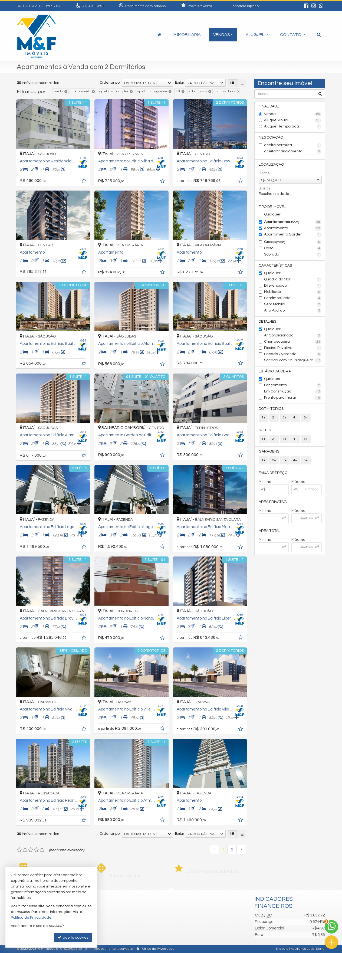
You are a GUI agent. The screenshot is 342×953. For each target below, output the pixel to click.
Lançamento (293, 385)
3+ (285, 417)
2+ (274, 417)
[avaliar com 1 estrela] (19, 850)
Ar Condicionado (293, 335)
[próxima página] (241, 849)
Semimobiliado (293, 298)
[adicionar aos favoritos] (84, 182)
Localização (271, 164)
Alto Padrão (293, 311)
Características (275, 265)
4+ (295, 417)
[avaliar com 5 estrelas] (42, 850)
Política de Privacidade (158, 949)
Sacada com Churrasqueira (293, 360)
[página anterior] (214, 849)
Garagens (269, 451)
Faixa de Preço (273, 473)
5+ (306, 417)
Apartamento (293, 228)
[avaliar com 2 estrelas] (25, 850)
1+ (263, 417)
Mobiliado (293, 292)
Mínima (265, 511)
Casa (293, 248)
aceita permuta (293, 145)
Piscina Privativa (293, 348)
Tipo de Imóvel (272, 207)
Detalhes (267, 321)
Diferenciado (293, 286)
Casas (293, 242)
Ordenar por (110, 82)
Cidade (264, 173)
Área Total (269, 531)
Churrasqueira (293, 342)
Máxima (298, 511)
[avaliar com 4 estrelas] (36, 850)
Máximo (298, 482)
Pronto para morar (293, 398)
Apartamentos (293, 222)
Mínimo (265, 482)
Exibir (179, 82)
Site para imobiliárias (291, 948)
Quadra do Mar (293, 279)
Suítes (265, 430)
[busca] (319, 34)
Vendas (223, 34)
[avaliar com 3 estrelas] (30, 850)
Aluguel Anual (293, 120)
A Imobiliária (187, 34)
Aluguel (257, 34)
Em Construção (293, 391)
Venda (293, 114)
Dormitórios (271, 409)
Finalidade (269, 106)
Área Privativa (273, 502)
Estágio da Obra (275, 371)
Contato (292, 34)
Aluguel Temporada (293, 127)
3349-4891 (93, 6)
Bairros (264, 188)
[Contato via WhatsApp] (331, 927)
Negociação (271, 137)
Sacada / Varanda (293, 354)
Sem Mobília (293, 304)
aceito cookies (73, 937)
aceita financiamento (293, 151)
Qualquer (272, 214)
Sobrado (293, 255)
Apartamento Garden (293, 234)
